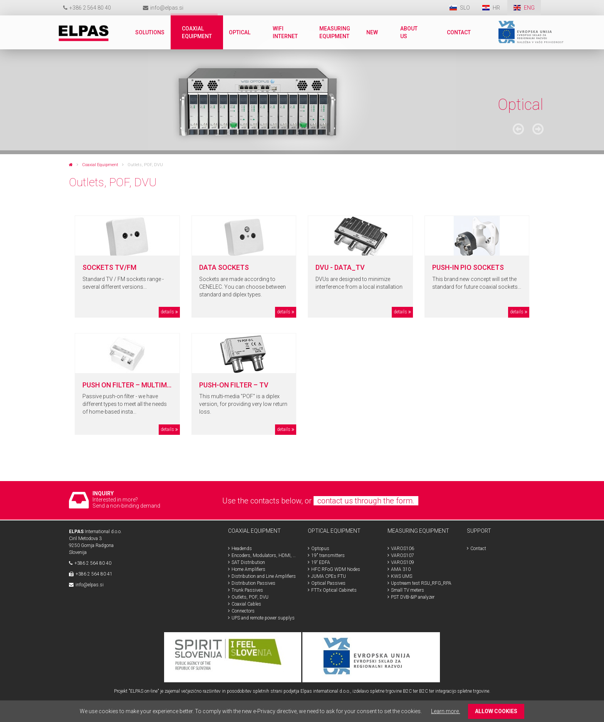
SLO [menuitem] (465, 8)
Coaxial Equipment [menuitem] (197, 32)
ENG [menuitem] (529, 8)
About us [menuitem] (409, 32)
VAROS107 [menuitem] (402, 555)
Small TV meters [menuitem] (407, 590)
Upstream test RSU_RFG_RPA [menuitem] (421, 583)
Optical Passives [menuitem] (328, 583)
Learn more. (445, 711)
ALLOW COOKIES (496, 711)
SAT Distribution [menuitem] (248, 562)
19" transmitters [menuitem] (328, 555)
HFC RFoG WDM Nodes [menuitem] (335, 569)
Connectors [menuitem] (243, 611)
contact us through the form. (365, 500)
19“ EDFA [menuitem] (320, 562)
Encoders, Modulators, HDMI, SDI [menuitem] (264, 555)
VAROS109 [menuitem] (402, 562)
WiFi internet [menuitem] (285, 32)
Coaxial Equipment (100, 164)
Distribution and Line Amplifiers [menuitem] (264, 576)
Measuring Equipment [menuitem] (334, 32)
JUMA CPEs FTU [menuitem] (328, 576)
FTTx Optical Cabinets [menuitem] (334, 590)
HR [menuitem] (497, 8)
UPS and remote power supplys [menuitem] (263, 618)
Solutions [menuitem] (149, 32)
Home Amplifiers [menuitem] (248, 569)
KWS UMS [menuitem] (401, 576)
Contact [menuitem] (459, 32)
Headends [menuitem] (242, 548)
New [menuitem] (372, 32)
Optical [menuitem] (239, 32)
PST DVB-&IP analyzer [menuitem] (413, 597)
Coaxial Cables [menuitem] (246, 604)
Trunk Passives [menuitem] (247, 590)
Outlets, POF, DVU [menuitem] (250, 597)
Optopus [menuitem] (320, 548)
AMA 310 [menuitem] (401, 569)
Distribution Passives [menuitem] (253, 583)
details (167, 312)
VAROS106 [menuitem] (402, 548)
